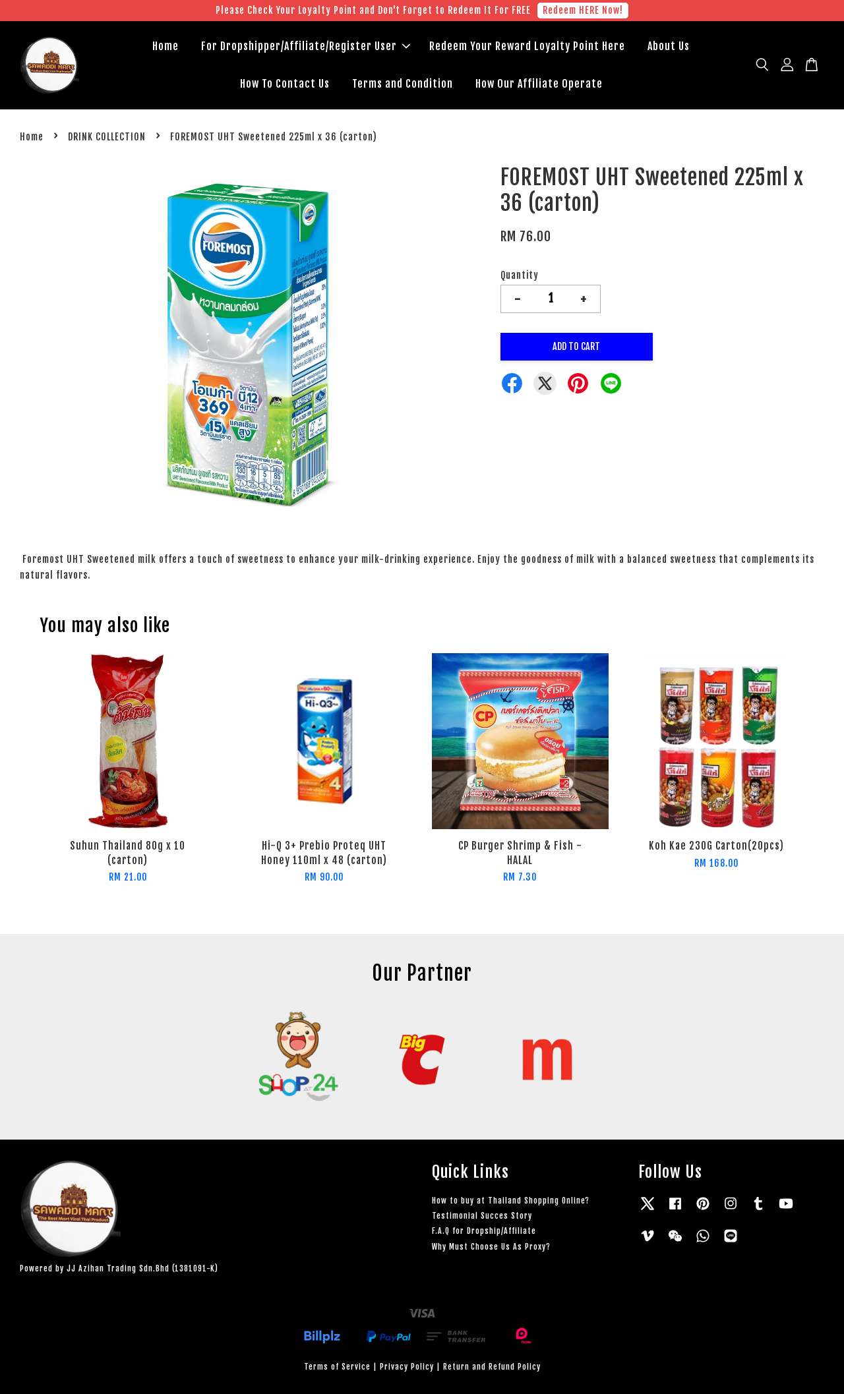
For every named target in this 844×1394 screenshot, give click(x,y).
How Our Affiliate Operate (539, 83)
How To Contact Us (285, 83)
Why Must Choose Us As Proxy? (491, 1247)
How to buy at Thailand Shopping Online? (510, 1200)
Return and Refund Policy (492, 1367)
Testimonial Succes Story (482, 1216)
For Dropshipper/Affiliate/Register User (305, 46)
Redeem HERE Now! (583, 10)
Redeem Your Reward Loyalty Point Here (527, 46)
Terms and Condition (402, 83)
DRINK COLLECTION (107, 136)
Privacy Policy (407, 1367)
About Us (669, 46)
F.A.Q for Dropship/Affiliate (484, 1231)
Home (165, 46)
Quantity (519, 275)
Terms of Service (337, 1367)
